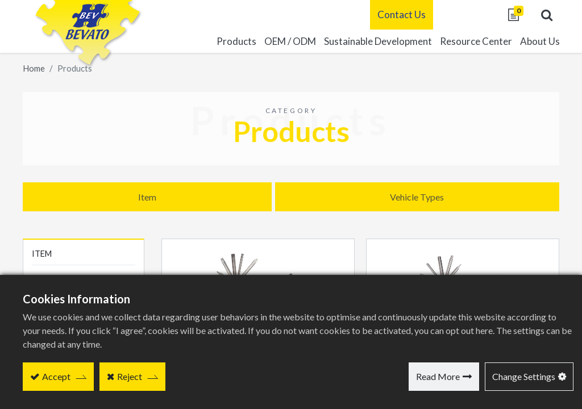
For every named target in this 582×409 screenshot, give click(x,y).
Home (34, 68)
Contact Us (397, 14)
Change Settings (523, 376)
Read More (438, 376)
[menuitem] (373, 41)
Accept (56, 376)
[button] (542, 15)
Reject (129, 376)
